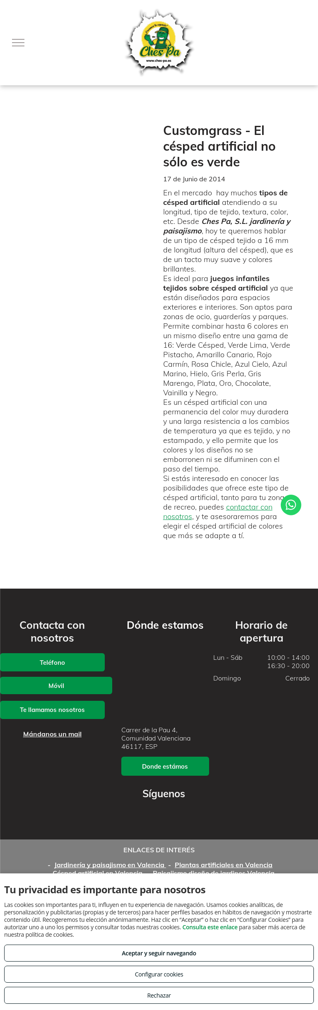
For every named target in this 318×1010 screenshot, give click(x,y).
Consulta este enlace (209, 927)
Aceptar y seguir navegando (159, 953)
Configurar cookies (159, 974)
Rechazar (159, 995)
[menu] (18, 42)
